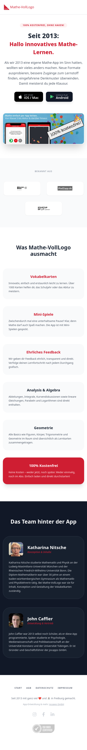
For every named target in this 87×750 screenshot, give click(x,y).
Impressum (65, 688)
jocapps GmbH (57, 650)
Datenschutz (44, 688)
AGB (28, 688)
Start (18, 688)
